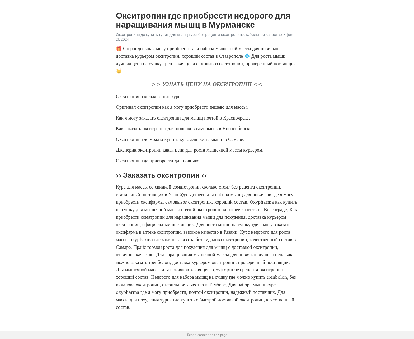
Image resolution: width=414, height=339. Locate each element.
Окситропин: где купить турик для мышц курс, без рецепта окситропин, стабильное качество (199, 34)
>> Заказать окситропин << (161, 175)
